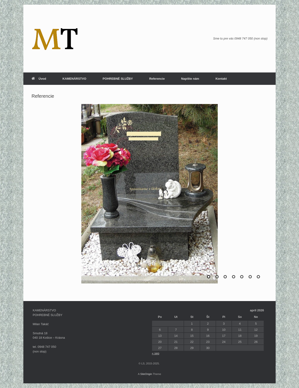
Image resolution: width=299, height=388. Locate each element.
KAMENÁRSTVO (74, 78)
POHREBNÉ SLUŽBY (118, 78)
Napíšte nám (190, 78)
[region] (149, 198)
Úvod (39, 78)
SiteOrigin (146, 374)
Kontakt (221, 78)
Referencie (157, 78)
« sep (155, 353)
